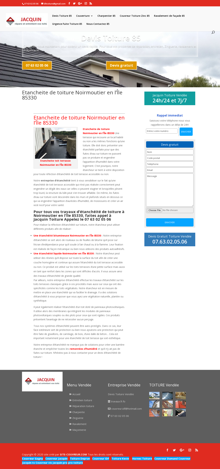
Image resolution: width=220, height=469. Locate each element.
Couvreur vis (43, 462)
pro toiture (75, 462)
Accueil (76, 394)
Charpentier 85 (106, 16)
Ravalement (79, 424)
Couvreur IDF (100, 458)
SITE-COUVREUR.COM (73, 454)
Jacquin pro (59, 462)
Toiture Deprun (80, 458)
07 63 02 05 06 (37, 65)
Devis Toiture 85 (62, 16)
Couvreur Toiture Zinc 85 (135, 16)
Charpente (78, 412)
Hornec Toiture (142, 458)
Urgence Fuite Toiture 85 (67, 24)
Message (170, 190)
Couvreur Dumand (166, 458)
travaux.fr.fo (118, 401)
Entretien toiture (82, 400)
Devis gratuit (121, 65)
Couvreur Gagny (32, 458)
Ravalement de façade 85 (169, 16)
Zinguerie (77, 418)
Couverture (83, 16)
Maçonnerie (79, 429)
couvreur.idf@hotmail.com (126, 408)
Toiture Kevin (120, 458)
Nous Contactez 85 (97, 24)
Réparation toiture (83, 406)
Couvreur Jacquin (56, 458)
